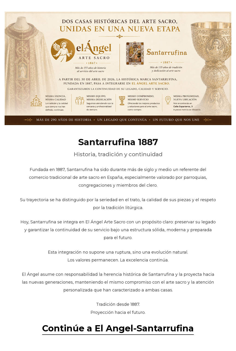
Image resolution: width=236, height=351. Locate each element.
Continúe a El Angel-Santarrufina (118, 328)
